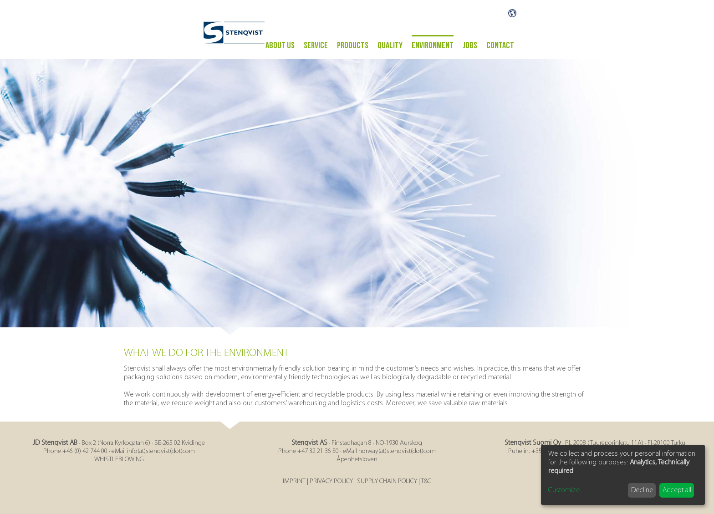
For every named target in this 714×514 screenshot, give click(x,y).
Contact (500, 45)
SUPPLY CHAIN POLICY (387, 481)
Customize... (566, 490)
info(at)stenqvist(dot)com (161, 451)
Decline (642, 490)
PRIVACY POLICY (331, 481)
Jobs (470, 45)
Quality (390, 45)
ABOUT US (280, 45)
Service (316, 45)
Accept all (677, 490)
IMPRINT (294, 481)
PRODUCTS (352, 45)
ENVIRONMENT (433, 45)
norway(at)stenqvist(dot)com (397, 451)
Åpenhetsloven (357, 459)
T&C (426, 481)
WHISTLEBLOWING (119, 459)
